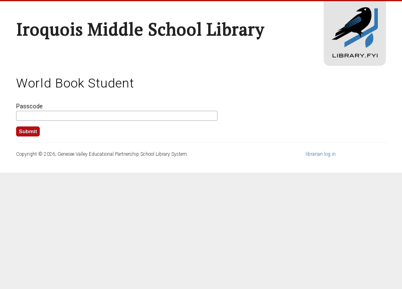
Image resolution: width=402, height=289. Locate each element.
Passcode (29, 106)
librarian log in (321, 154)
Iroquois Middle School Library (140, 29)
